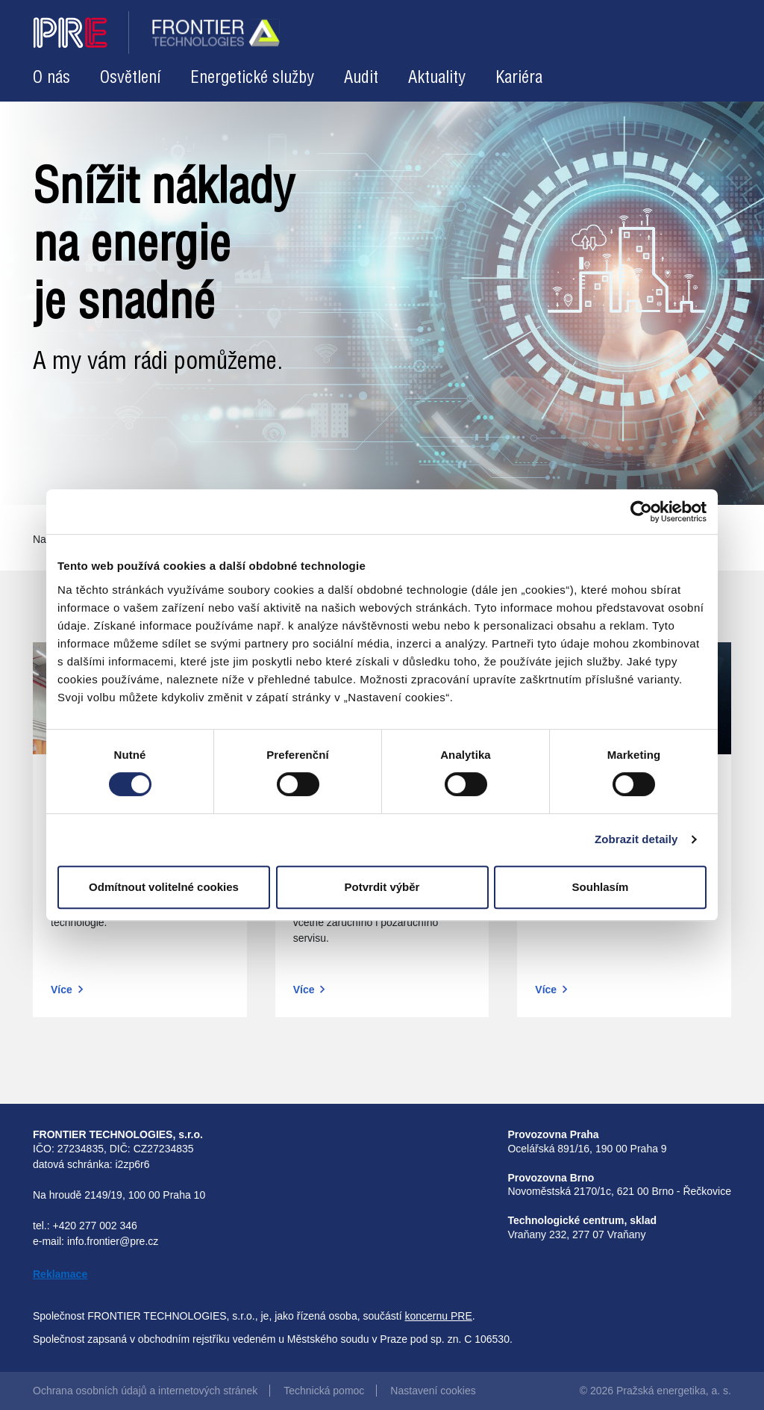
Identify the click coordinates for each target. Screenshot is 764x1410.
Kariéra (518, 78)
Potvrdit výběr (382, 887)
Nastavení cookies (432, 1391)
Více (61, 990)
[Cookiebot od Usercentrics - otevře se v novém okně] (641, 511)
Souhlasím (600, 887)
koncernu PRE (438, 1316)
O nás (51, 78)
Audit (361, 78)
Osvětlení (130, 78)
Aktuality (437, 78)
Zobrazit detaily (636, 839)
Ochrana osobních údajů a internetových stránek (145, 1391)
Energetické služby (252, 78)
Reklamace (60, 1274)
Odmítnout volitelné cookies (164, 887)
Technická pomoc (324, 1391)
